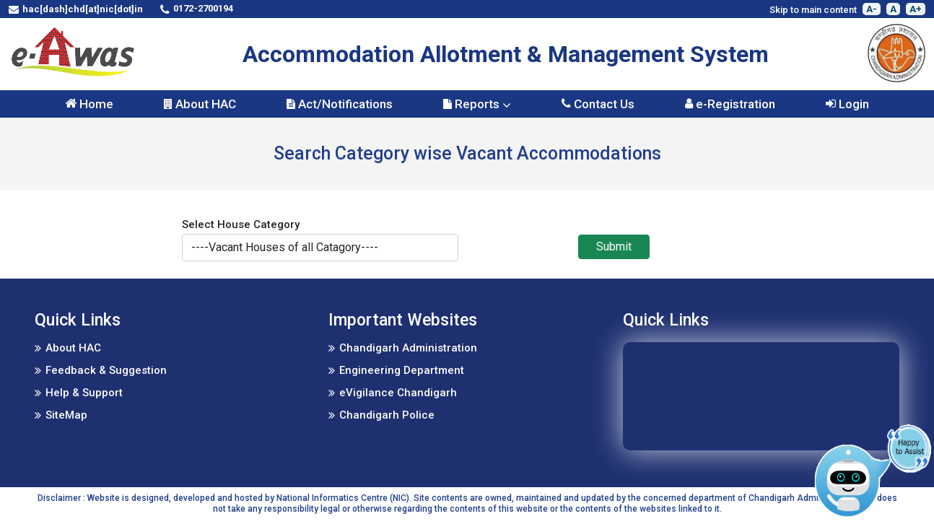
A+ (915, 9)
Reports (477, 104)
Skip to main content (813, 9)
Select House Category (241, 224)
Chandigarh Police (387, 415)
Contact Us (598, 104)
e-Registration (730, 104)
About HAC (200, 104)
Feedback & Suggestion (106, 370)
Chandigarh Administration (408, 347)
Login (847, 104)
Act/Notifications (340, 104)
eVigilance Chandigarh (398, 392)
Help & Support (84, 392)
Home (89, 104)
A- (871, 9)
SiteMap (66, 415)
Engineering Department (401, 370)
